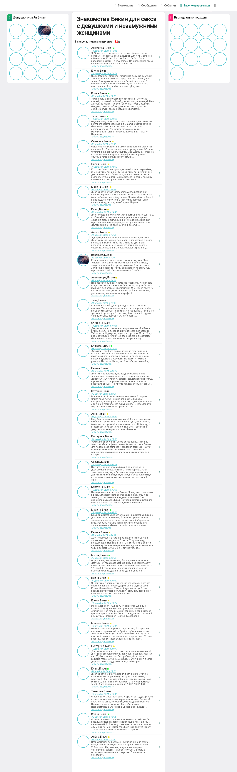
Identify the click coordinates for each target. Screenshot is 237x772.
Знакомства (124, 6)
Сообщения (147, 6)
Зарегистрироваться (195, 6)
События (168, 6)
